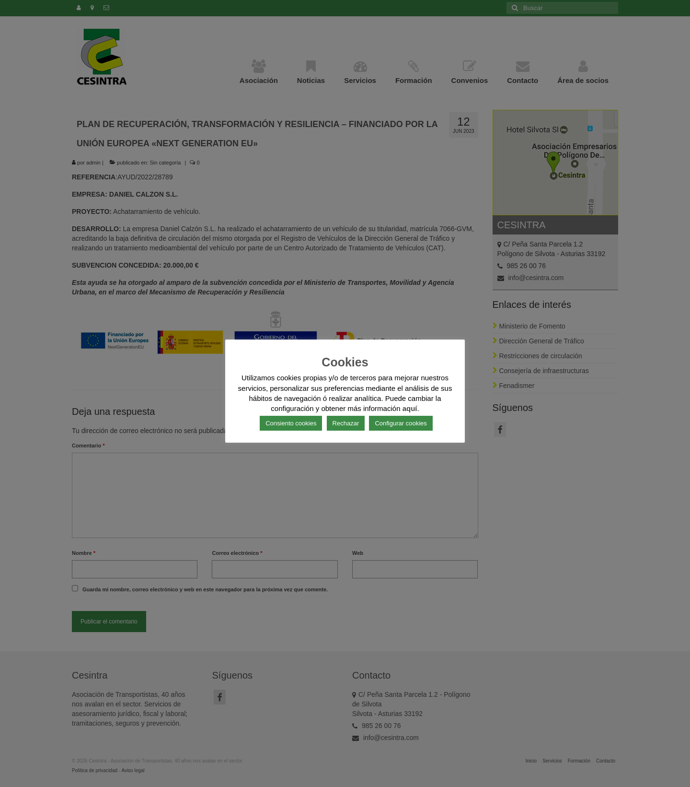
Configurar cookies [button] (400, 423)
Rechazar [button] (346, 423)
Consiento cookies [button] (290, 423)
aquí (409, 408)
